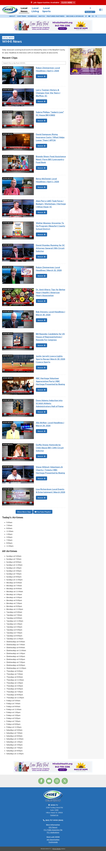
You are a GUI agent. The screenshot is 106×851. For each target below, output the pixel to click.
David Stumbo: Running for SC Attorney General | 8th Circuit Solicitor (50, 248)
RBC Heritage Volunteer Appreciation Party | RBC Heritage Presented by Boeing (50, 381)
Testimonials (53, 842)
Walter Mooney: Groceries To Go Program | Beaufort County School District (50, 226)
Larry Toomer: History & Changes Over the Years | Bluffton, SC (48, 93)
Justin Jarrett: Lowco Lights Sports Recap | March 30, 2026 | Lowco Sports (50, 359)
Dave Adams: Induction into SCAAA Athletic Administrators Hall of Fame (49, 403)
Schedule (32, 16)
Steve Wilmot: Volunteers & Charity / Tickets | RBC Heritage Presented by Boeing (50, 470)
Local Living (35, 10)
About (12, 16)
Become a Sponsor (75, 16)
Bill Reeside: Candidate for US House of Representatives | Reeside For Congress (50, 337)
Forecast (90, 12)
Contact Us (54, 815)
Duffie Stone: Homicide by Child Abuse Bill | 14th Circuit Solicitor (50, 448)
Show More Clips (24, 512)
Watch (42, 16)
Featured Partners (55, 16)
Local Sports (46, 10)
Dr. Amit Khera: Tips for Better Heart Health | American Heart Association (50, 292)
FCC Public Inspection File (53, 830)
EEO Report (53, 827)
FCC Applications (53, 832)
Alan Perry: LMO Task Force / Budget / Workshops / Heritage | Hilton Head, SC (51, 204)
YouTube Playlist (43, 512)
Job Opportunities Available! (53, 2)
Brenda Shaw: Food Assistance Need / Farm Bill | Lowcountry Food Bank (51, 159)
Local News (24, 10)
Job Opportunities (53, 840)
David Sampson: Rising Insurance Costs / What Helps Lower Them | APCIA (50, 137)
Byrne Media (57, 849)
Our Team (21, 16)
